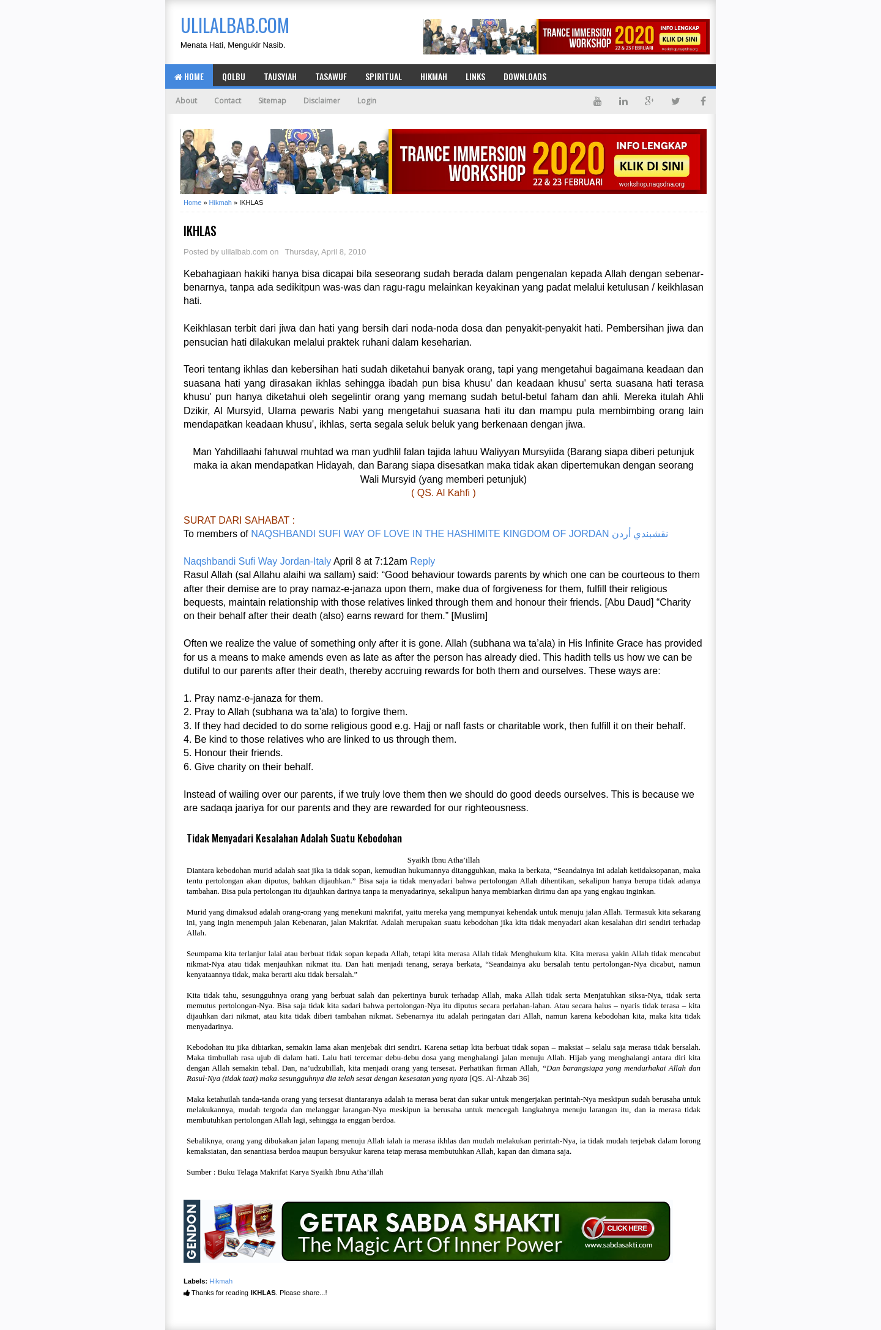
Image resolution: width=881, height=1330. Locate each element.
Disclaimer (321, 100)
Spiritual (383, 76)
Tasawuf (331, 76)
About (186, 100)
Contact (227, 100)
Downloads (525, 76)
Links (475, 76)
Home (189, 76)
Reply (422, 561)
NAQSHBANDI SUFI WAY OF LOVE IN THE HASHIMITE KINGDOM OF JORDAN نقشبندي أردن (459, 534)
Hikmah (433, 76)
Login (366, 100)
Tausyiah (280, 76)
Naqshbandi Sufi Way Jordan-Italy (257, 561)
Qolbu (233, 76)
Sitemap (272, 100)
